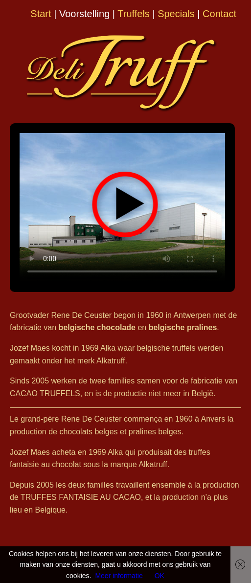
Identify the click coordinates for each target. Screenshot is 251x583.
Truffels (133, 13)
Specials (176, 13)
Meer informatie (118, 576)
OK (159, 576)
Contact (219, 13)
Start (40, 13)
